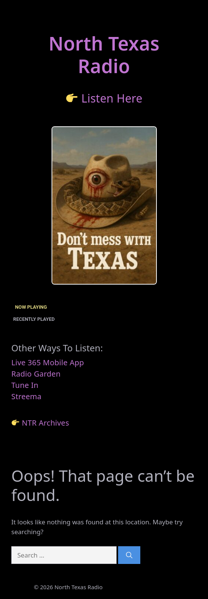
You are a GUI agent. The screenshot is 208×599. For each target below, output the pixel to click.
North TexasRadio (104, 55)
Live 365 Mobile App (47, 362)
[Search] (129, 555)
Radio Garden (36, 374)
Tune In (24, 385)
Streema (26, 396)
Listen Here (112, 98)
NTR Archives (45, 423)
